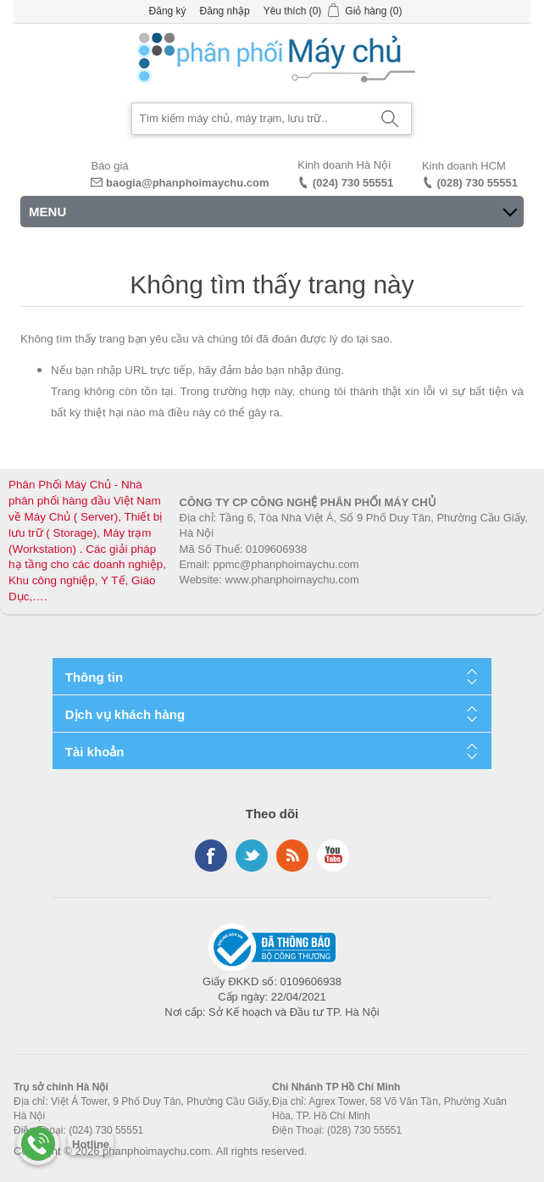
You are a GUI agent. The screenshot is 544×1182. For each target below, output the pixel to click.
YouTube (333, 855)
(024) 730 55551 (353, 182)
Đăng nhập (225, 11)
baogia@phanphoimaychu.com (187, 182)
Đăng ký (167, 11)
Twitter (252, 855)
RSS (292, 855)
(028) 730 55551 (477, 182)
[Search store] (250, 118)
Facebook (211, 855)
